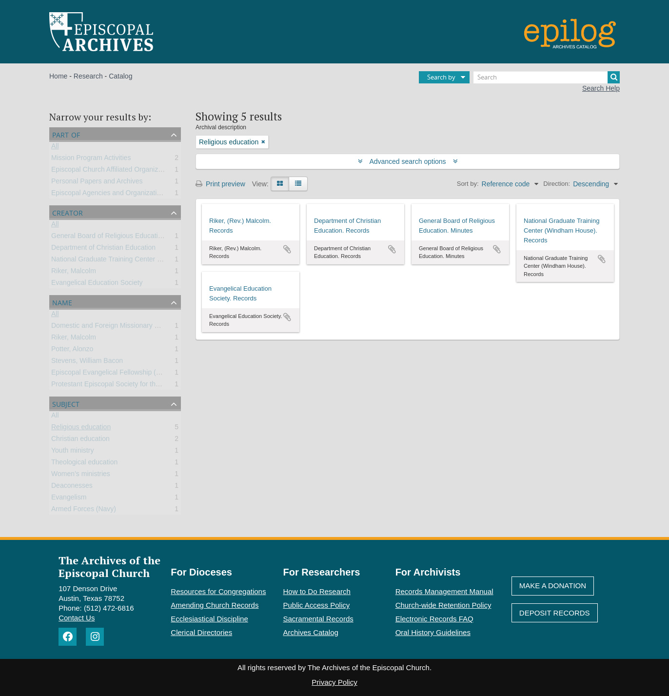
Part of (66, 133)
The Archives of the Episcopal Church (109, 566)
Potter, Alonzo (72, 351)
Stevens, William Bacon (87, 362)
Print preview (220, 184)
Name (62, 301)
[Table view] (298, 184)
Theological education (84, 464)
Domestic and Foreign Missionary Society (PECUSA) (131, 327)
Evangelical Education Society (97, 284)
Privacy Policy (334, 682)
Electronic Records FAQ (434, 619)
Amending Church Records (214, 605)
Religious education (81, 429)
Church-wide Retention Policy (443, 605)
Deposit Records (554, 613)
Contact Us (77, 618)
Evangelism (68, 499)
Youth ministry (72, 452)
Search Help (601, 88)
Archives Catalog (310, 632)
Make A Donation (552, 585)
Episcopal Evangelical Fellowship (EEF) (111, 374)
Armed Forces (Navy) (83, 511)
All (55, 148)
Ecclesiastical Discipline (209, 619)
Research (88, 76)
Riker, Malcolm (73, 273)
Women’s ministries (80, 475)
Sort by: (468, 183)
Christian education (80, 440)
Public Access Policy (316, 605)
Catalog (120, 76)
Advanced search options (408, 161)
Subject (65, 403)
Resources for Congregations (218, 591)
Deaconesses (72, 487)
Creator (67, 212)
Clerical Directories (201, 632)
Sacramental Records (318, 619)
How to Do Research (317, 591)
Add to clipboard (287, 249)
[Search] (546, 77)
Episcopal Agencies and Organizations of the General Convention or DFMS (164, 195)
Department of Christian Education (103, 249)
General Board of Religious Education (108, 237)
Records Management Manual (444, 591)
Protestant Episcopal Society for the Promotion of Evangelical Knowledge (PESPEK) (178, 386)
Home (58, 76)
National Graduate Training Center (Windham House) (131, 261)
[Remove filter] (263, 142)
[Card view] (280, 184)
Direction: (556, 183)
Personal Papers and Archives (97, 183)
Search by (441, 77)
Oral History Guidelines (433, 632)
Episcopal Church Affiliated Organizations (114, 171)
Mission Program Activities (91, 159)
